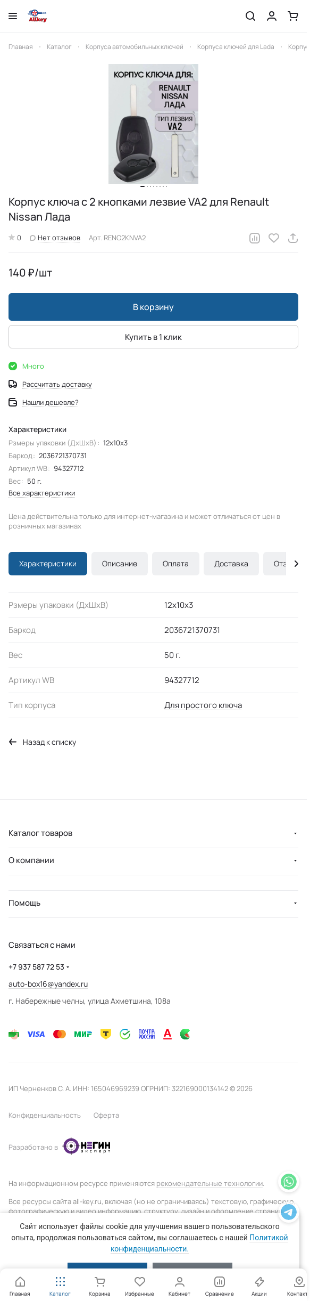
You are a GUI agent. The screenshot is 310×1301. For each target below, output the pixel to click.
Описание (119, 563)
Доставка (231, 563)
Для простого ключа (203, 705)
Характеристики (48, 563)
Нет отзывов (55, 237)
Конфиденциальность (45, 1115)
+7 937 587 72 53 (36, 967)
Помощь (24, 902)
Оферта (106, 1115)
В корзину (153, 307)
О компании (31, 860)
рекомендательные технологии (209, 1183)
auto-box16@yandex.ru (48, 984)
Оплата (176, 563)
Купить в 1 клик (153, 337)
